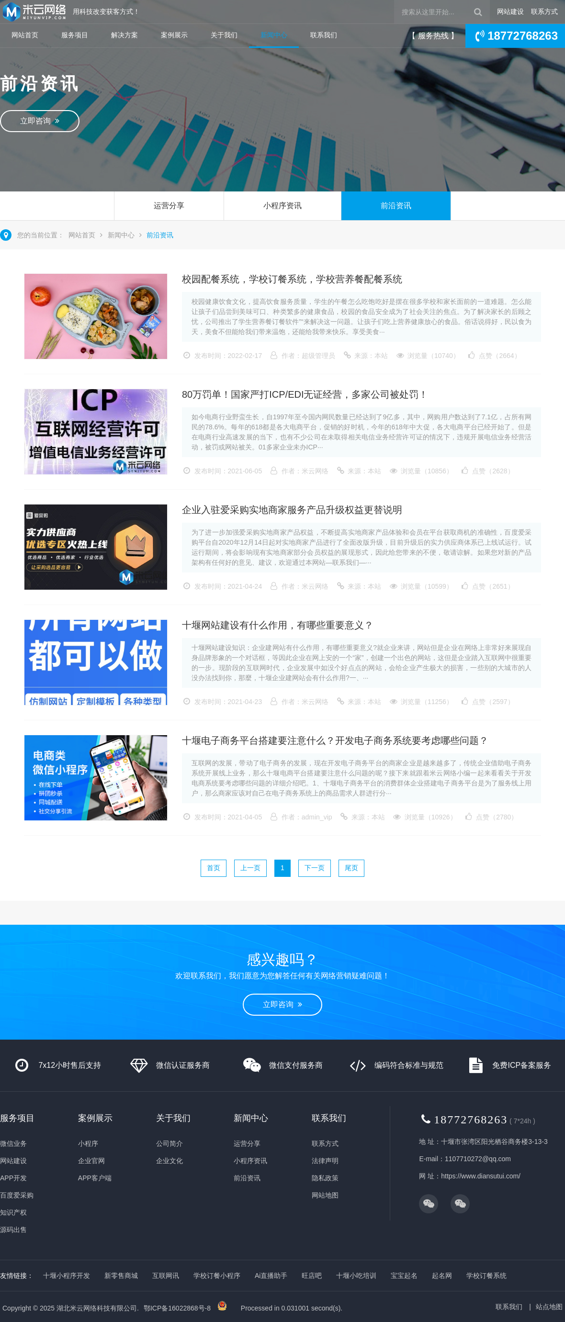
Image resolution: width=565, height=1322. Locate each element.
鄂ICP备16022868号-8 (177, 1308)
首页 (213, 868)
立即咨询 (39, 121)
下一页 (315, 868)
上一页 (250, 868)
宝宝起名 (404, 1275)
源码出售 (13, 1229)
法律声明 (325, 1161)
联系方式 (544, 11)
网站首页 (24, 35)
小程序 (88, 1143)
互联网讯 (165, 1275)
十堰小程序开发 (66, 1275)
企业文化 (169, 1161)
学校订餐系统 (486, 1275)
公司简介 (169, 1143)
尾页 (351, 868)
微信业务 (13, 1143)
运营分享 (169, 206)
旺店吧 (312, 1275)
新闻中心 (273, 35)
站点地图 (549, 1307)
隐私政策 (325, 1178)
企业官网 (91, 1161)
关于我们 (224, 35)
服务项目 (74, 35)
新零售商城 (121, 1275)
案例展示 (174, 35)
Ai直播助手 (271, 1275)
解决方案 (124, 35)
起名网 (442, 1275)
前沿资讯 (396, 206)
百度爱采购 (17, 1195)
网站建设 (510, 11)
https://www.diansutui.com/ (480, 1176)
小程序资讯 (282, 206)
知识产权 (13, 1212)
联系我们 (323, 35)
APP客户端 (95, 1178)
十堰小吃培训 (356, 1275)
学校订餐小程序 (216, 1275)
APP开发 (13, 1178)
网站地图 (325, 1195)
